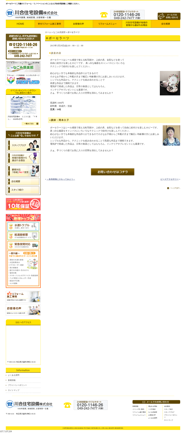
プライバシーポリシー (17, 385)
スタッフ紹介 (168, 409)
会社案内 (167, 406)
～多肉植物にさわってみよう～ (61, 179)
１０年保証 (152, 409)
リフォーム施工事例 (139, 412)
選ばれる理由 (152, 406)
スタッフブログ (169, 412)
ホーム (48, 32)
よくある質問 (13, 375)
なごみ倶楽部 (59, 32)
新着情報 (12, 380)
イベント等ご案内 (138, 409)
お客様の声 (152, 415)
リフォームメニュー (139, 415)
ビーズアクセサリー (169, 179)
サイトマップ (13, 390)
